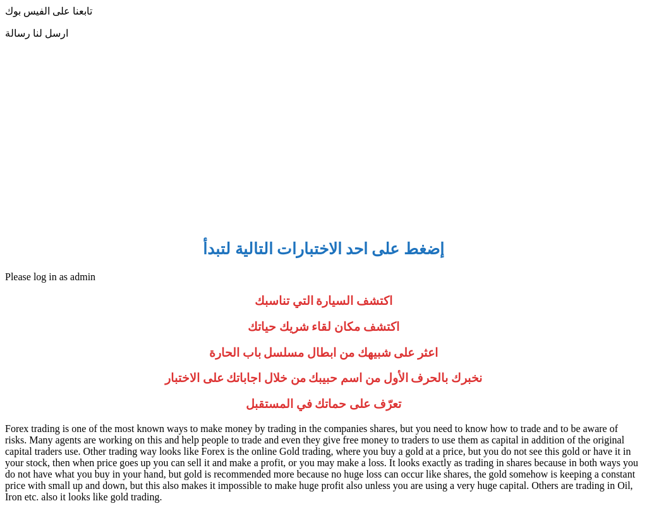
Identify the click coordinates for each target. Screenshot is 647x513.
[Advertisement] (323, 137)
